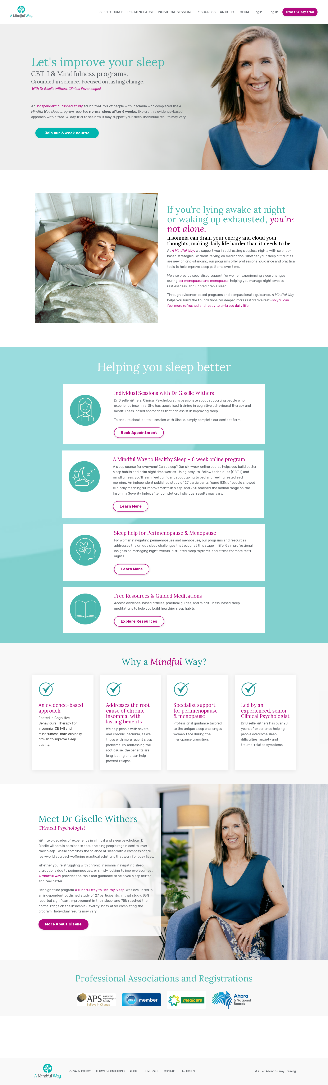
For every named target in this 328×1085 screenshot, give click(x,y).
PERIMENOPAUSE (140, 12)
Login (258, 12)
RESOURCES (206, 12)
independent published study (59, 106)
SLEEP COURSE (111, 12)
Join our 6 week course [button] (67, 133)
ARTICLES (227, 12)
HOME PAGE (151, 1071)
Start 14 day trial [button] (300, 12)
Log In (273, 12)
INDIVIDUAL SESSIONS (175, 12)
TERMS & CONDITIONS (110, 1071)
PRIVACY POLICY (80, 1071)
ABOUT (134, 1071)
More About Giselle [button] (63, 924)
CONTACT (170, 1071)
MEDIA (244, 12)
